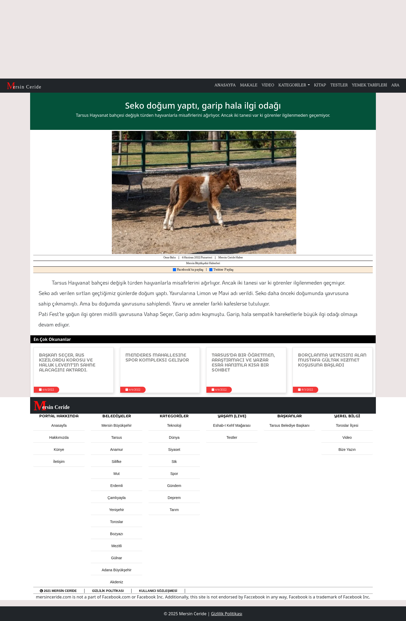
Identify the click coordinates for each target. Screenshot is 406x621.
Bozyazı (116, 534)
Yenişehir (116, 510)
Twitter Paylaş (221, 269)
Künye (59, 449)
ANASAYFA (225, 85)
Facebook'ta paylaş (188, 269)
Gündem (174, 486)
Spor (174, 474)
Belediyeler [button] (116, 416)
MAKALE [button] (248, 85)
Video (347, 437)
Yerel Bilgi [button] (347, 416)
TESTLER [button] (339, 85)
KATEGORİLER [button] (174, 416)
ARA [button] (395, 85)
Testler (231, 437)
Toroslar (116, 522)
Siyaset (174, 449)
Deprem (174, 498)
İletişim (59, 461)
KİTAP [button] (320, 85)
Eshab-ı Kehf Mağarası (231, 425)
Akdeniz (116, 582)
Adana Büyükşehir (116, 570)
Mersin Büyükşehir (116, 425)
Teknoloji (174, 425)
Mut (116, 474)
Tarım (174, 510)
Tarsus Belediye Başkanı (289, 425)
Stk (174, 461)
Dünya (174, 437)
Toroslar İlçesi (347, 425)
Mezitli (116, 546)
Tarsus (116, 437)
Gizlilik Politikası (108, 591)
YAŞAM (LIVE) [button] (232, 416)
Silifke (116, 461)
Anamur (116, 449)
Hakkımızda (59, 437)
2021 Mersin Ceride (58, 591)
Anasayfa (59, 425)
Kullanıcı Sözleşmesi (158, 591)
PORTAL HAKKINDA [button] (59, 416)
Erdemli (116, 486)
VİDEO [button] (268, 85)
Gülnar (116, 558)
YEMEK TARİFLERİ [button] (369, 85)
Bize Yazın (347, 449)
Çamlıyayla (116, 498)
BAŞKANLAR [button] (289, 416)
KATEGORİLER (292, 85)
